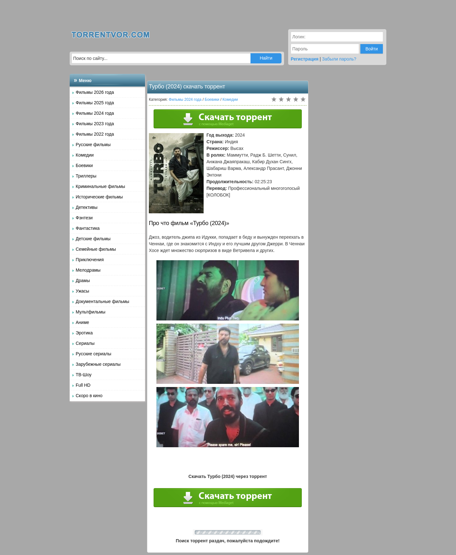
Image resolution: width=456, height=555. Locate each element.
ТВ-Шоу (84, 374)
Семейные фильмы (96, 249)
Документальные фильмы (102, 301)
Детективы (87, 207)
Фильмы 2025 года (95, 102)
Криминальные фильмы (100, 186)
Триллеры (86, 175)
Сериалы (85, 343)
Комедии (85, 155)
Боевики (84, 165)
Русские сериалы (93, 353)
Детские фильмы (93, 238)
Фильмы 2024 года (95, 113)
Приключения (90, 259)
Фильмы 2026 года (95, 92)
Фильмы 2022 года (95, 134)
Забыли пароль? (339, 58)
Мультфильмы (90, 311)
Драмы (83, 280)
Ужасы (82, 291)
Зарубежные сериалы (98, 364)
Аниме (82, 322)
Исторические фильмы (99, 196)
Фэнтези (84, 217)
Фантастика (88, 228)
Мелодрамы (88, 270)
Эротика (84, 332)
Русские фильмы (93, 144)
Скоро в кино (89, 395)
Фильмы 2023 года (95, 123)
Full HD (83, 385)
